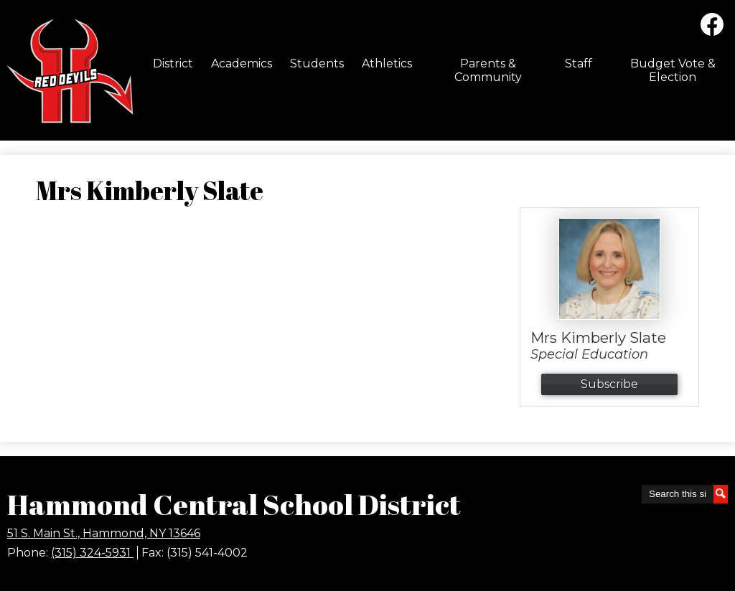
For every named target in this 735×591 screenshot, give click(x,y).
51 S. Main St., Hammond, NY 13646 (103, 533)
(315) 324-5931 (92, 552)
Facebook (712, 27)
